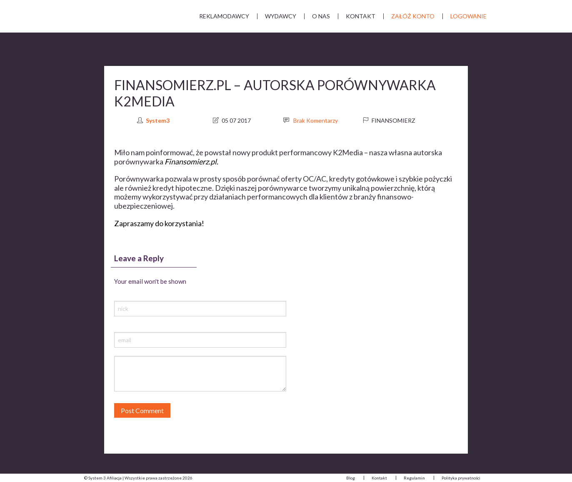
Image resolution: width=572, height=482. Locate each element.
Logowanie (468, 16)
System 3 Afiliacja (109, 16)
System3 (158, 120)
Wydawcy (280, 16)
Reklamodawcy (224, 16)
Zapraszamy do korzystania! (159, 223)
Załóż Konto (413, 16)
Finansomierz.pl (191, 161)
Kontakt (360, 16)
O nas (321, 16)
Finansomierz (393, 120)
